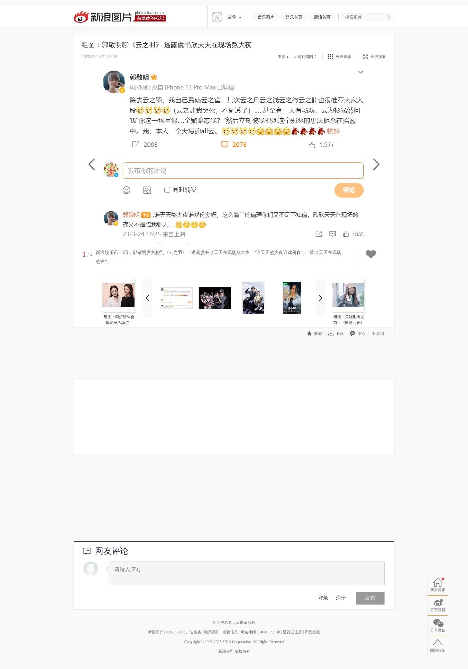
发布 (370, 598)
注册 (341, 598)
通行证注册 (292, 632)
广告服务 (194, 632)
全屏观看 (374, 57)
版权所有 (242, 651)
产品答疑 (312, 632)
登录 (323, 598)
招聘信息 (230, 632)
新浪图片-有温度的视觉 (120, 17)
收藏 (314, 333)
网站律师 (248, 632)
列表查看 (343, 57)
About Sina (174, 632)
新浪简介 (155, 632)
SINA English (269, 632)
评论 (357, 333)
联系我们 (212, 632)
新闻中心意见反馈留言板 (234, 622)
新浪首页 (322, 17)
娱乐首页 (294, 17)
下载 (335, 333)
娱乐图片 (265, 17)
